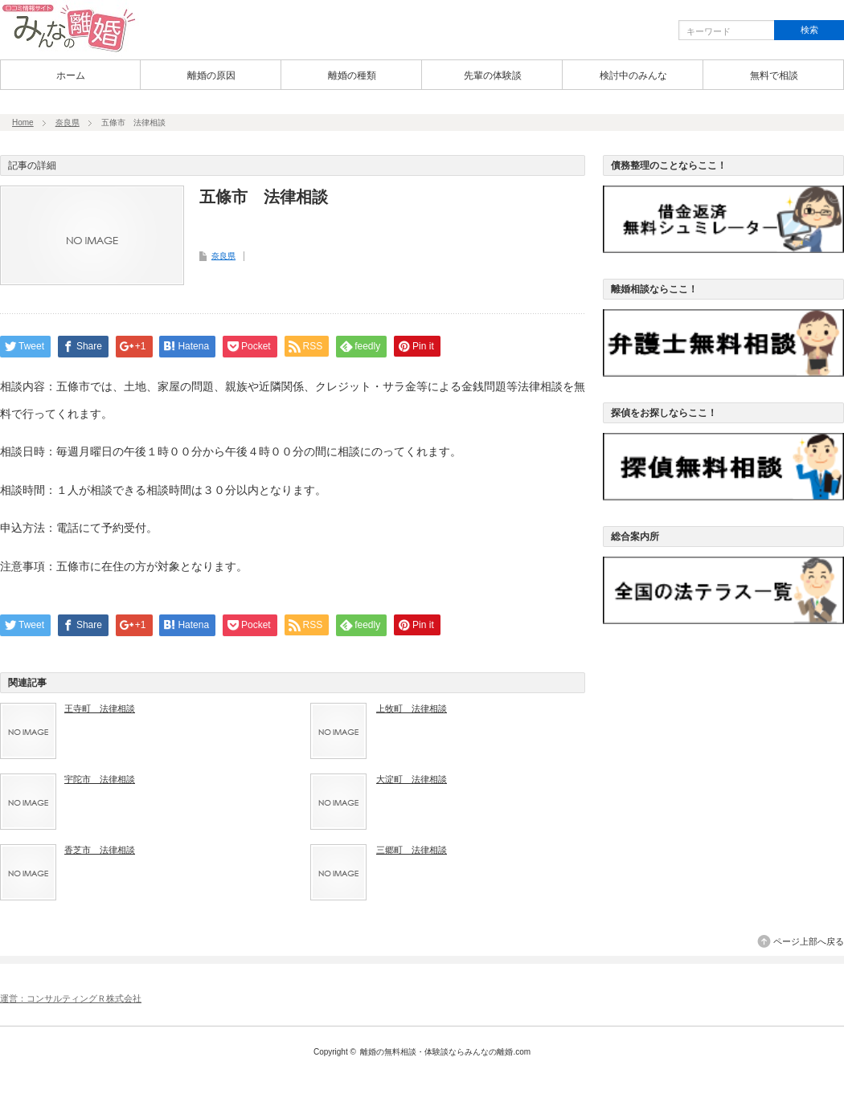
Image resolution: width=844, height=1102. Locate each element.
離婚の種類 (352, 75)
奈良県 (67, 122)
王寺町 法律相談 (99, 708)
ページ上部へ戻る (808, 941)
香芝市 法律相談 (99, 850)
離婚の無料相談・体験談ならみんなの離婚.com (445, 1051)
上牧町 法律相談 (411, 708)
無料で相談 (774, 75)
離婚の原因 (211, 75)
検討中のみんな (633, 75)
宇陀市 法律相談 (99, 779)
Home (23, 122)
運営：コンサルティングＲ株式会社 (70, 998)
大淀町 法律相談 (411, 779)
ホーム (70, 75)
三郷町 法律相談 (411, 850)
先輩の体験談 (493, 75)
